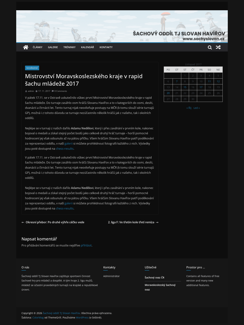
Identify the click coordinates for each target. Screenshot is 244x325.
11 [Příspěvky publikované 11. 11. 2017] (209, 81)
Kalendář (87, 47)
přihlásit (86, 245)
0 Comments (59, 91)
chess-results (64, 149)
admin (31, 91)
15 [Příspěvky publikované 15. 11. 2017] (185, 87)
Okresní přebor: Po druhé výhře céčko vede (53, 222)
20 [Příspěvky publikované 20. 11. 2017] (168, 93)
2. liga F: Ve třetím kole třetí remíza (133, 222)
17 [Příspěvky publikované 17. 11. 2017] (201, 87)
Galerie (53, 47)
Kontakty (106, 47)
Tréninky (69, 47)
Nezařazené (32, 68)
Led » (197, 108)
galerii (69, 143)
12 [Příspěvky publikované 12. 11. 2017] (218, 81)
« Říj (189, 108)
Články (37, 47)
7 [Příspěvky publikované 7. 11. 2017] (177, 81)
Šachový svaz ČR (154, 277)
